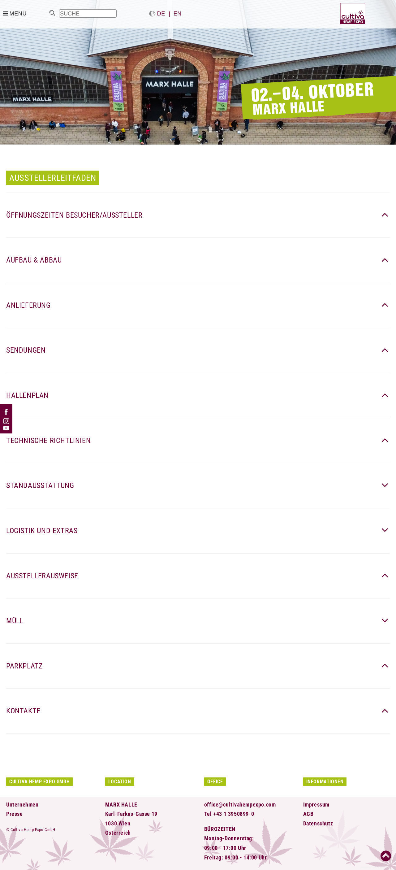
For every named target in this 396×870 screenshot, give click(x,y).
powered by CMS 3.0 (375, 867)
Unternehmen (22, 804)
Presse (14, 814)
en (178, 14)
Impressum (316, 804)
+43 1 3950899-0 (233, 814)
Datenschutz (318, 823)
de (161, 14)
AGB (308, 814)
